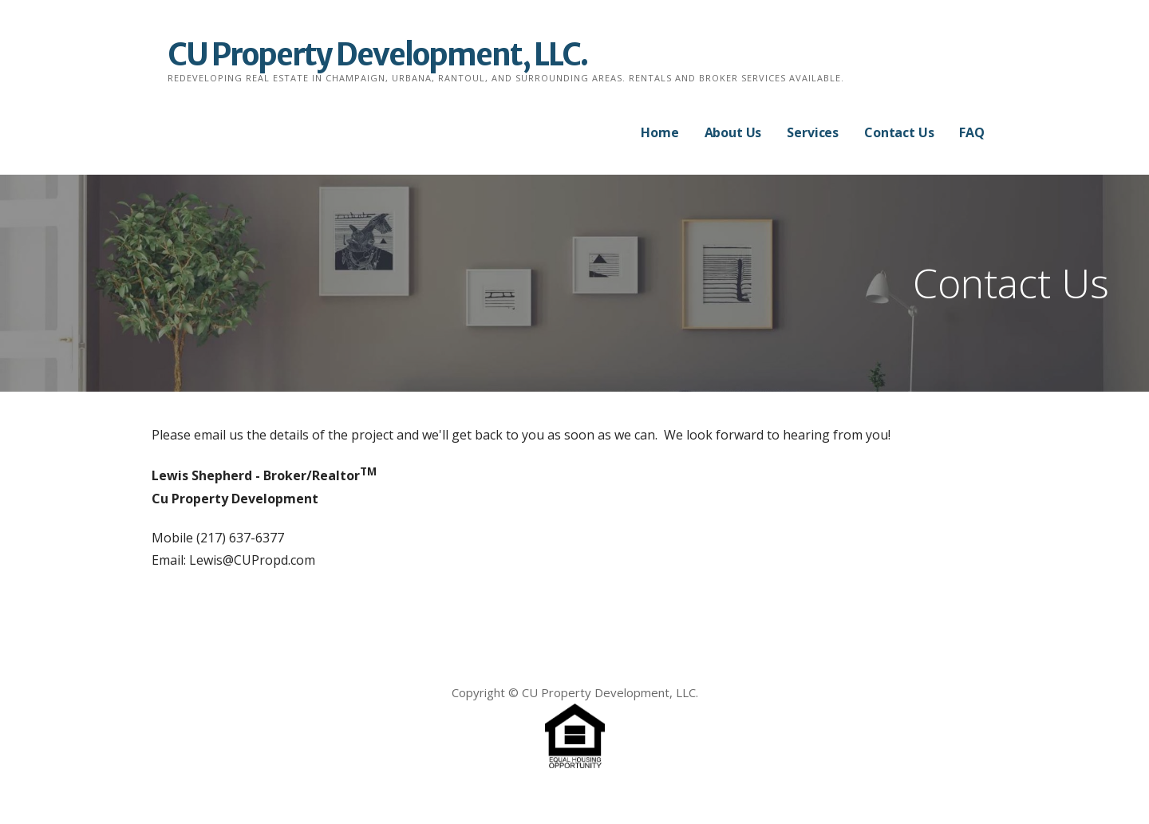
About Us (733, 132)
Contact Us (899, 132)
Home (659, 132)
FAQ (972, 132)
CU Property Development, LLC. (377, 54)
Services (813, 132)
